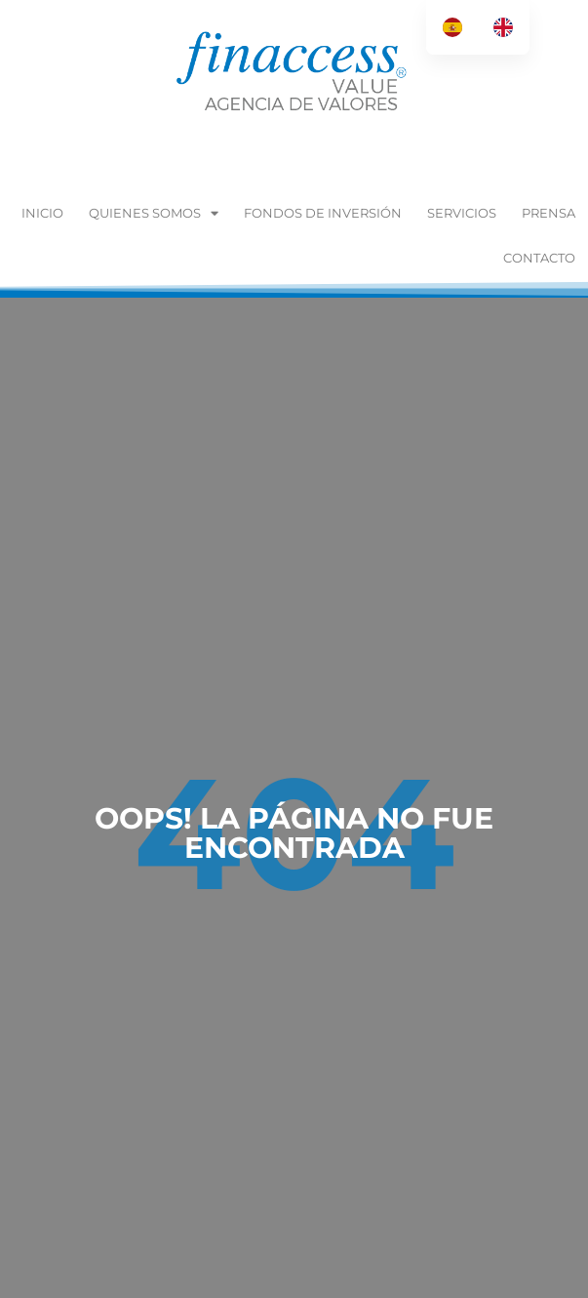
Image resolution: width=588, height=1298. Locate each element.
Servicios (461, 213)
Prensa (548, 213)
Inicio (42, 213)
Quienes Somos (153, 213)
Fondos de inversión (323, 213)
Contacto (539, 257)
